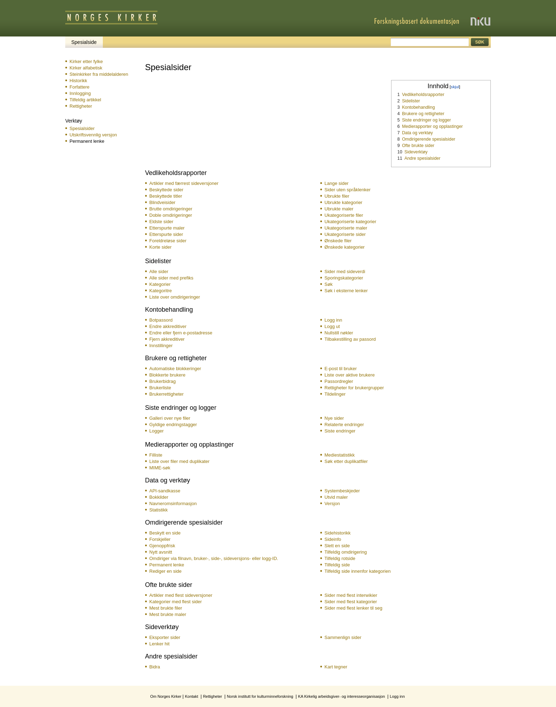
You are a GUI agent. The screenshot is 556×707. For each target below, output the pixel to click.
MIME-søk (159, 467)
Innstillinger (161, 345)
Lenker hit (159, 643)
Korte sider (160, 247)
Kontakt (191, 696)
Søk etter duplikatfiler (346, 461)
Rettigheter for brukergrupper (354, 387)
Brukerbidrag (162, 381)
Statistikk (158, 510)
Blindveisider (162, 202)
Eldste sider (161, 221)
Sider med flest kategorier (350, 601)
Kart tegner (335, 666)
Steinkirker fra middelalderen (99, 74)
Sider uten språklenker (347, 189)
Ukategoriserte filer (343, 215)
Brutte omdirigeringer (170, 208)
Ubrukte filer (336, 196)
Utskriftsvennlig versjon (93, 134)
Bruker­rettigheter (166, 394)
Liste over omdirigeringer (174, 297)
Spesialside (84, 42)
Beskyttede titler (165, 196)
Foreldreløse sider (168, 240)
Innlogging (80, 93)
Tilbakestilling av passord (350, 339)
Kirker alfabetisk (86, 67)
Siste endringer (339, 431)
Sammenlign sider (342, 637)
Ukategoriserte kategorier (350, 221)
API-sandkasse (164, 490)
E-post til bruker (340, 368)
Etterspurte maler (167, 228)
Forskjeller (160, 539)
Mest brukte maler (167, 614)
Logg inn (333, 320)
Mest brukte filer (165, 608)
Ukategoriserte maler (345, 228)
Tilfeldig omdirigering (345, 552)
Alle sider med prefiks (171, 278)
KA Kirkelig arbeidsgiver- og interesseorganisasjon (341, 696)
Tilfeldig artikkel (85, 99)
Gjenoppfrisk (162, 545)
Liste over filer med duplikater (179, 461)
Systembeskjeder (342, 490)
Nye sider (334, 418)
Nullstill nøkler (338, 332)
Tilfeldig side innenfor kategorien (357, 571)
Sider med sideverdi (344, 271)
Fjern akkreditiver (167, 339)
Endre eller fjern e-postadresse (180, 332)
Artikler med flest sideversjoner (180, 595)
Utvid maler (336, 497)
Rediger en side (165, 571)
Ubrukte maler (339, 208)
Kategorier (160, 284)
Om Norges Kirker (165, 696)
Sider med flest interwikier (350, 595)
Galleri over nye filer (169, 418)
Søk (328, 284)
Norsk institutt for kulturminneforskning (260, 696)
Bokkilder (158, 497)
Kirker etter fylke (86, 61)
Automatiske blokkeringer (175, 368)
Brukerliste (160, 387)
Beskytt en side (164, 533)
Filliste (155, 455)
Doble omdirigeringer (170, 215)
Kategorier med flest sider (175, 601)
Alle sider (158, 271)
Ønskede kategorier (344, 247)
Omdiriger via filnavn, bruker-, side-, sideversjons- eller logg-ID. (213, 558)
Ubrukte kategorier (343, 202)
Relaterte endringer (344, 424)
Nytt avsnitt (160, 552)
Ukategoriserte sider (345, 234)
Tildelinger (335, 394)
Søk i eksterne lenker (346, 290)
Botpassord (161, 320)
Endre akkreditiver (168, 326)
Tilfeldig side (337, 564)
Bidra (154, 666)
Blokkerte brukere (167, 375)
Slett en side (337, 545)
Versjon (332, 503)
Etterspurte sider (166, 234)
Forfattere (79, 87)
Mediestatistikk (339, 455)
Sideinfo (332, 539)
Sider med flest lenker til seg (353, 608)
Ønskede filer (338, 240)
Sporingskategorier (343, 278)
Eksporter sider (164, 637)
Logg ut (332, 326)
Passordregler (338, 381)
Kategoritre (160, 290)
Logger (156, 431)
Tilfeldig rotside (339, 558)
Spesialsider (82, 128)
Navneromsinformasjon (173, 503)
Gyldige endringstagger (173, 424)
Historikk (78, 80)
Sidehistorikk (337, 533)
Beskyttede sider (166, 189)
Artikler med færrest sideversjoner (183, 183)
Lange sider (336, 183)
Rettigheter (81, 106)
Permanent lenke (166, 564)
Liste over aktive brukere (349, 375)
